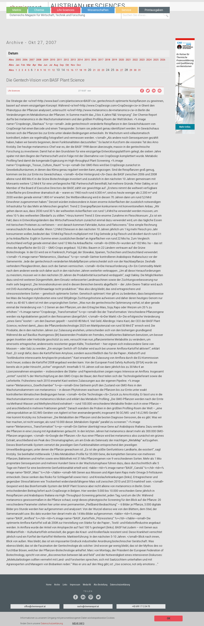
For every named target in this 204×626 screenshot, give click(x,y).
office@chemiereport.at (35, 610)
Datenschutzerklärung (52, 623)
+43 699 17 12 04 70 (141, 610)
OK (168, 618)
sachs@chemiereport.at (88, 610)
